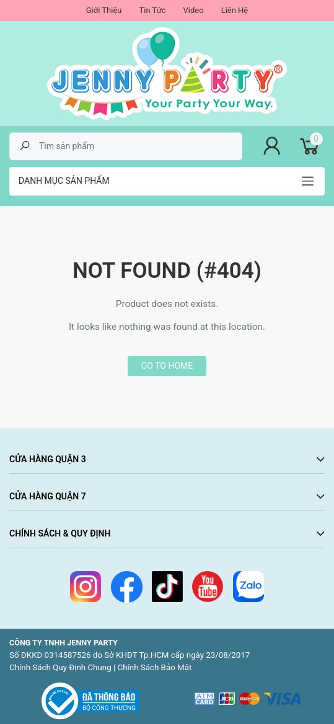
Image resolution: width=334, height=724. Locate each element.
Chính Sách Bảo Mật (155, 667)
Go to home (167, 366)
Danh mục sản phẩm (64, 181)
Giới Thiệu (104, 10)
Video (193, 10)
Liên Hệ (234, 10)
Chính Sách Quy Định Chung (60, 667)
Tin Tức (152, 10)
